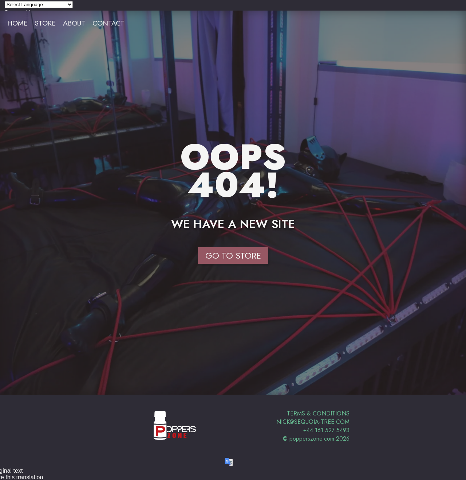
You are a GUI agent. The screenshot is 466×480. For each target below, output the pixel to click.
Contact (108, 23)
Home (17, 23)
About (74, 23)
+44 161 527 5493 (326, 430)
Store (45, 23)
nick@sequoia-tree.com (313, 422)
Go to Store (233, 255)
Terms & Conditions (318, 413)
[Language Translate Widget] (39, 4)
